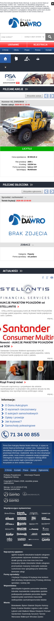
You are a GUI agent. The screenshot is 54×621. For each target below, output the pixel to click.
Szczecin (35, 614)
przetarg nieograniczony (26, 580)
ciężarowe (27, 557)
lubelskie (43, 588)
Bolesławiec (16, 605)
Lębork (14, 611)
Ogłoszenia (43, 470)
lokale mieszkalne (28, 563)
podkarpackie (16, 594)
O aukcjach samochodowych (21, 413)
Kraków (20, 608)
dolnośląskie (16, 588)
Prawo (26, 50)
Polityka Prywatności (12, 475)
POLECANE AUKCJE (15, 89)
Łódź (20, 611)
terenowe (15, 572)
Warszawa (15, 617)
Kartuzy (45, 605)
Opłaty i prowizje (14, 417)
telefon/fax (43, 569)
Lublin (45, 608)
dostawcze (36, 557)
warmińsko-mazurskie (33, 597)
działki (14, 560)
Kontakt (49, 50)
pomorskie (36, 594)
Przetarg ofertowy (43, 580)
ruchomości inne (18, 569)
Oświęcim (39, 611)
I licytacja (15, 577)
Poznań (47, 611)
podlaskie (27, 594)
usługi (22, 572)
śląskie (43, 594)
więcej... (50, 318)
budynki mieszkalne (26, 555)
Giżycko (38, 605)
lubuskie (14, 591)
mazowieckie (24, 591)
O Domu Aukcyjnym (16, 405)
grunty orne (22, 560)
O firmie (5, 50)
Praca (25, 470)
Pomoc (37, 50)
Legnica (34, 608)
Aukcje (33, 470)
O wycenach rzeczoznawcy (20, 409)
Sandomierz (16, 614)
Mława (32, 611)
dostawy (44, 557)
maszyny (26, 566)
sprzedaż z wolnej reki (20, 583)
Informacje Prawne (32, 475)
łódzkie (43, 600)
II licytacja (24, 577)
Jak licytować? (13, 421)
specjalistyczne (32, 569)
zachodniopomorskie (31, 600)
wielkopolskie (16, 600)
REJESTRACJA (41, 44)
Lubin (40, 608)
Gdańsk (31, 605)
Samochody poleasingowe (20, 425)
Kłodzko (27, 608)
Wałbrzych (25, 617)
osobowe (43, 566)
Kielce (13, 608)
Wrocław (33, 617)
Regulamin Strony (11, 477)
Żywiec (40, 617)
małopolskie (35, 591)
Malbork (25, 611)
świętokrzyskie (17, 597)
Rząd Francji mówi (11, 382)
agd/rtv (14, 555)
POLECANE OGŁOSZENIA (18, 184)
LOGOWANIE (13, 44)
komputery (15, 563)
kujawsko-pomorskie (30, 588)
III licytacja (32, 577)
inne (29, 560)
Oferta (16, 50)
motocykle (35, 566)
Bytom (24, 605)
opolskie (43, 591)
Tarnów (42, 614)
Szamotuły (26, 614)
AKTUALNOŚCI (13, 270)
